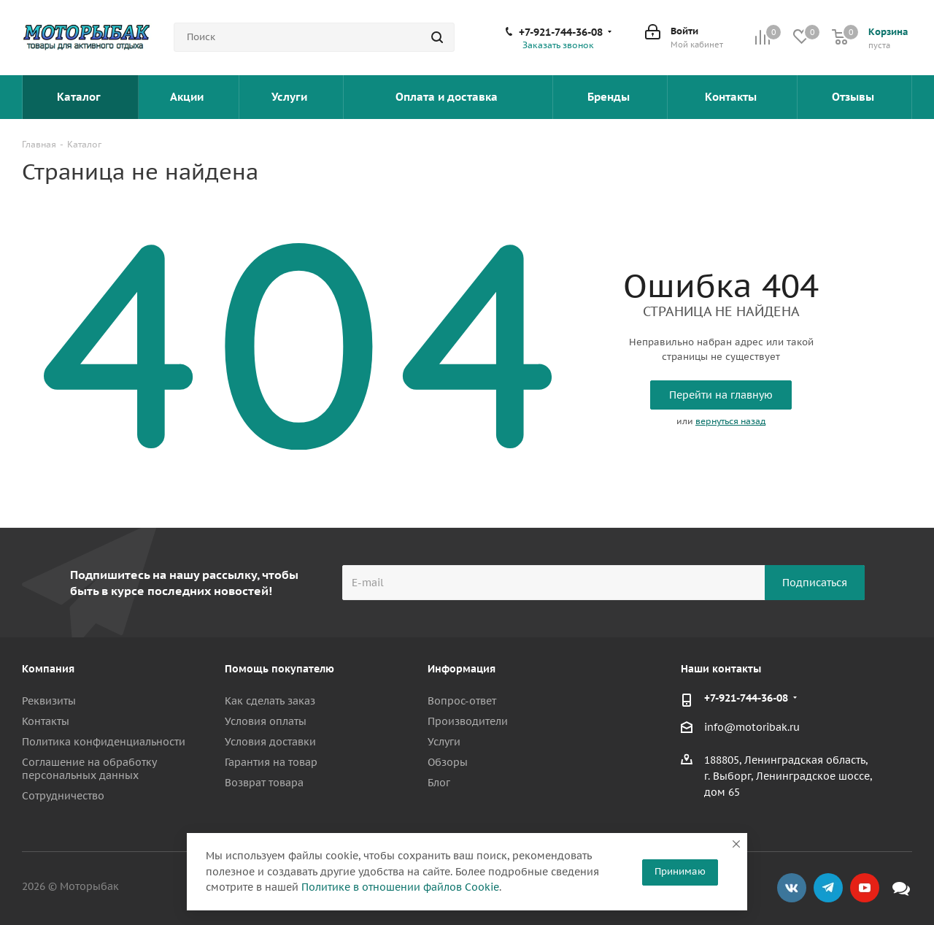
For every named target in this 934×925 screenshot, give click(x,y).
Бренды (610, 97)
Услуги (290, 97)
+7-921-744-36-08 (561, 32)
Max (901, 887)
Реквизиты (49, 700)
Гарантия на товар (271, 762)
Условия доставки (270, 741)
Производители (468, 721)
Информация (461, 668)
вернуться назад (730, 420)
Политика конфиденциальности (103, 741)
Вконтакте (791, 887)
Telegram (828, 887)
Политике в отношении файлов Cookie (400, 887)
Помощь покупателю (279, 668)
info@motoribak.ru (752, 727)
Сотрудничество (63, 795)
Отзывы (854, 97)
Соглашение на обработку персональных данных (89, 769)
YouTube (864, 887)
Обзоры (448, 762)
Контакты (732, 97)
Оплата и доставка (448, 97)
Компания (48, 668)
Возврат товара (264, 782)
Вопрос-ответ (462, 700)
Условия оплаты (265, 721)
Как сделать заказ (270, 700)
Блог (439, 782)
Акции (188, 97)
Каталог (80, 97)
